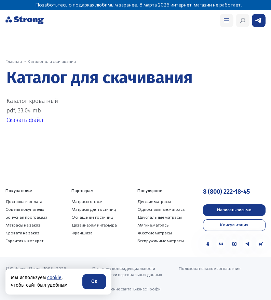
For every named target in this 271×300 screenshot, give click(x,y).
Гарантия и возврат (24, 240)
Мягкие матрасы (153, 224)
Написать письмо (234, 209)
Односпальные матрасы (161, 209)
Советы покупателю (24, 209)
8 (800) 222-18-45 (226, 191)
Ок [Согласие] (94, 281)
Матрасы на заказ (22, 224)
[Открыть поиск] (226, 20)
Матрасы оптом (87, 201)
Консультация (234, 224)
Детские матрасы (154, 201)
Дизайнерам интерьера (94, 224)
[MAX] (234, 244)
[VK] (221, 244)
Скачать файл (24, 120)
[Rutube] (261, 244)
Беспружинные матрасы (160, 240)
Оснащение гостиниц (92, 217)
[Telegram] (247, 244)
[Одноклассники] (208, 244)
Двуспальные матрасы (159, 217)
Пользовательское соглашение (209, 268)
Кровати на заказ (22, 232)
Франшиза (82, 232)
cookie (54, 278)
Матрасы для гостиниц (93, 209)
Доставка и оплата (23, 201)
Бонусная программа (26, 217)
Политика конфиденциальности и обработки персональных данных (127, 271)
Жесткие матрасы (154, 232)
